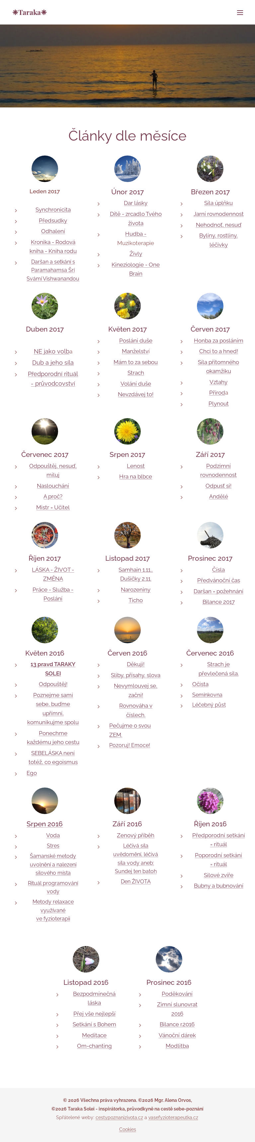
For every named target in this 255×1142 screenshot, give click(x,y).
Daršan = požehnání (218, 591)
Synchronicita (53, 209)
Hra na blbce (135, 476)
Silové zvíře (218, 875)
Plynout (219, 403)
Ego (32, 773)
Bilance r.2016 (177, 1024)
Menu (240, 12)
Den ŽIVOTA (136, 881)
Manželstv (135, 351)
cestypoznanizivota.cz (119, 1117)
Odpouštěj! (53, 684)
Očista (200, 684)
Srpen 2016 (45, 824)
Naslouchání (53, 485)
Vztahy (218, 382)
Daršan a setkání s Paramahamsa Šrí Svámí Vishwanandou (53, 270)
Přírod (217, 392)
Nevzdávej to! (135, 394)
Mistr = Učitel (53, 507)
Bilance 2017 (219, 602)
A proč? (52, 496)
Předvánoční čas (218, 580)
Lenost (136, 466)
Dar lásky (135, 203)
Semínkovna (207, 695)
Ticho (135, 600)
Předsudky (53, 220)
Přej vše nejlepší (94, 1013)
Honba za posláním (218, 340)
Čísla (218, 569)
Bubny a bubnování (218, 885)
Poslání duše (135, 340)
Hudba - (135, 233)
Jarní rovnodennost (219, 214)
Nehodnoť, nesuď (218, 225)
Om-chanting (94, 1046)
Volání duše (136, 383)
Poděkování (177, 993)
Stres (53, 846)
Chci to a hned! (218, 351)
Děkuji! (135, 664)
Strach (136, 372)
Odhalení (53, 231)
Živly (135, 253)
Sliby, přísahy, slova (135, 675)
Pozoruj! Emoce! (129, 745)
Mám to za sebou (136, 362)
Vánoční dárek (177, 1035)
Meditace (94, 1035)
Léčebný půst (209, 705)
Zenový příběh (135, 835)
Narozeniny (135, 589)
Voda (53, 835)
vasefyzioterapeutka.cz (173, 1117)
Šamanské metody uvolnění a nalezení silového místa (53, 864)
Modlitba (177, 1046)
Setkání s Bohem (94, 1024)
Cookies (127, 1129)
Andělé (218, 496)
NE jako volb (51, 351)
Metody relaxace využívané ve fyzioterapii (53, 910)
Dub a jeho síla (53, 362)
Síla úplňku (218, 203)
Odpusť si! (218, 485)
